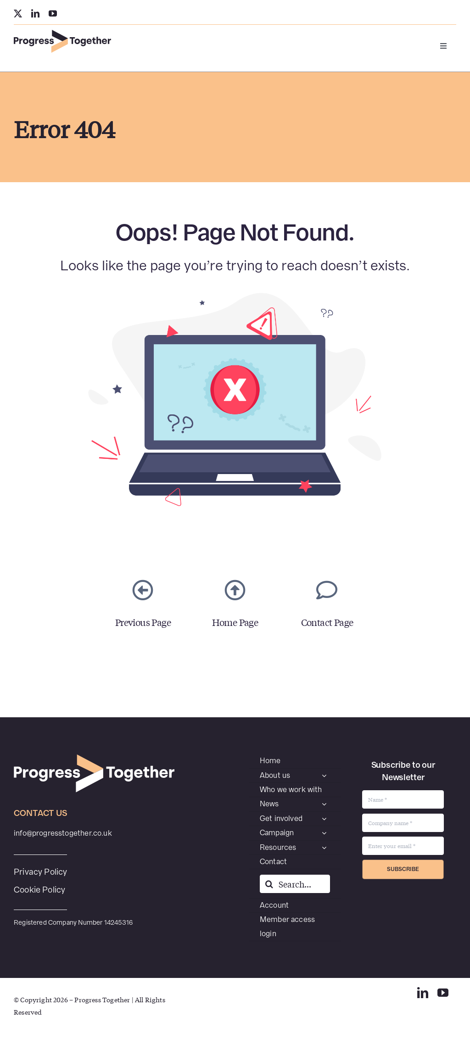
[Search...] (295, 884)
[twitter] (18, 13)
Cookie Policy (39, 889)
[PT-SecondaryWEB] (62, 33)
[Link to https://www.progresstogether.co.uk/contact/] (326, 590)
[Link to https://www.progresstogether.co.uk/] (235, 590)
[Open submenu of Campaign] (324, 833)
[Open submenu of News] (324, 804)
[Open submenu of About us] (324, 775)
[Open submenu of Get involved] (324, 819)
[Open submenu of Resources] (324, 847)
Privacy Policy (40, 871)
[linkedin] (35, 13)
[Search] (269, 884)
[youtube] (53, 13)
